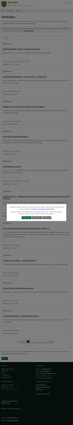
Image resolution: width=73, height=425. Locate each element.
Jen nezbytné (37, 217)
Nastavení (47, 217)
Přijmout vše (26, 217)
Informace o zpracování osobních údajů (43, 209)
